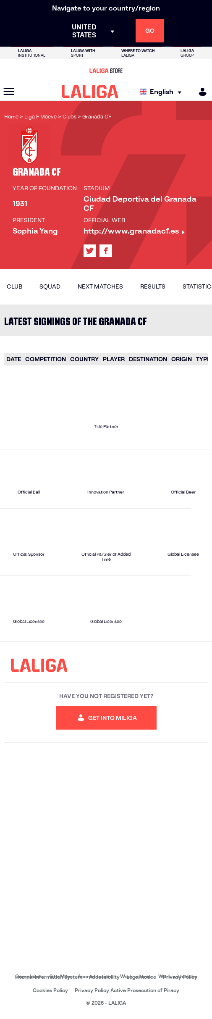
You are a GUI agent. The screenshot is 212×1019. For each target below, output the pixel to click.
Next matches (100, 286)
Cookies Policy (50, 990)
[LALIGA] (90, 91)
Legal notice (141, 977)
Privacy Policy (180, 977)
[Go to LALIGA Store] (106, 70)
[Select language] (163, 91)
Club (14, 286)
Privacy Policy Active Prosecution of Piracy (127, 990)
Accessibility (104, 977)
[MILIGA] (200, 92)
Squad (49, 286)
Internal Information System (48, 977)
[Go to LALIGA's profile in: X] (90, 250)
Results (152, 286)
